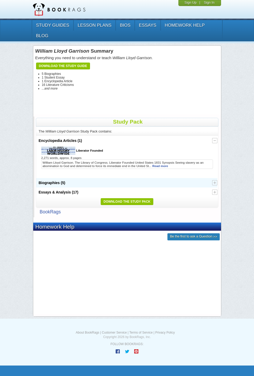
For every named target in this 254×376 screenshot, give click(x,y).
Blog (42, 35)
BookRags (50, 211)
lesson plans (94, 25)
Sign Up (190, 2)
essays (147, 25)
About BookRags (87, 332)
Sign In (209, 2)
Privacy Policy (165, 332)
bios (125, 25)
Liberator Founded (72, 151)
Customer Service (114, 332)
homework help (185, 25)
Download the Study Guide (63, 66)
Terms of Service (141, 332)
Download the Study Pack (127, 201)
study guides (52, 25)
